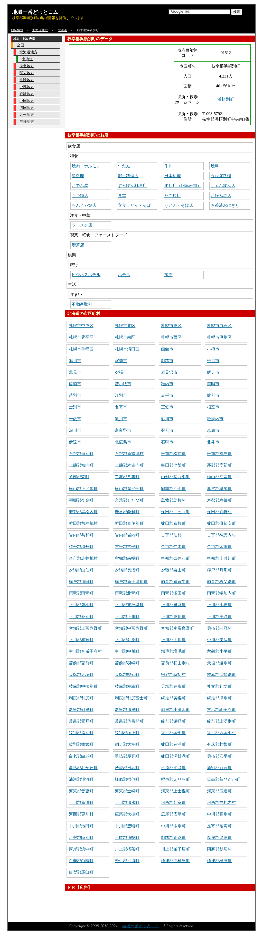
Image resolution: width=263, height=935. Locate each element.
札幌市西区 (171, 337)
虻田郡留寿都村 (83, 523)
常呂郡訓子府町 (221, 709)
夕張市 (121, 372)
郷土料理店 (128, 176)
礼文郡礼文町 (219, 686)
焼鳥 (215, 166)
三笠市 (167, 407)
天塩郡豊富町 (173, 686)
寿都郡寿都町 (219, 500)
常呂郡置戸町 (81, 721)
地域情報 (17, 30)
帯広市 (213, 360)
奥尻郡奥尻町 (219, 488)
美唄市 (213, 384)
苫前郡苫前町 (81, 663)
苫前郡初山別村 (175, 663)
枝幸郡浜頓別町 (221, 674)
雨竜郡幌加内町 (221, 593)
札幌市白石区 (219, 325)
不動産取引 (82, 304)
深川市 (75, 430)
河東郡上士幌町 (175, 791)
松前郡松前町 (173, 453)
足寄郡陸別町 (81, 837)
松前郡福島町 (219, 453)
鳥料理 (78, 176)
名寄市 (121, 407)
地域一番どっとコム (35, 12)
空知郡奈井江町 (175, 558)
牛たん (124, 166)
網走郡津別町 (219, 698)
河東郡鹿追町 (219, 791)
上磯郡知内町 (81, 465)
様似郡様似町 (127, 779)
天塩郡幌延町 (127, 674)
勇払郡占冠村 (219, 628)
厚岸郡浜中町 (81, 849)
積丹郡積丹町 (81, 546)
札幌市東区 (171, 325)
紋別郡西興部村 (221, 733)
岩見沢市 (169, 372)
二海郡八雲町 (127, 477)
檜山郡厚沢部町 (129, 488)
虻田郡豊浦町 (173, 744)
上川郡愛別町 (81, 616)
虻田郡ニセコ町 (175, 512)
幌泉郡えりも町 (175, 779)
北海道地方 (40, 30)
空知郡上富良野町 (85, 628)
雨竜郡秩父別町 (221, 581)
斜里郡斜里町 (81, 709)
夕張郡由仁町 (81, 570)
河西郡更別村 (81, 814)
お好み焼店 (221, 195)
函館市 (167, 349)
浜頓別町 (226, 99)
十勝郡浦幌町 (127, 837)
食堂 (122, 195)
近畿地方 (27, 94)
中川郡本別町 (173, 826)
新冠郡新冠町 (219, 768)
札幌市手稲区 (81, 349)
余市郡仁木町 (173, 546)
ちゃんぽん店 (223, 185)
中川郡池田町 (81, 826)
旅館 (168, 274)
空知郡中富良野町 (131, 628)
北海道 (62, 30)
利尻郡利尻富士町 (131, 698)
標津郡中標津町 (175, 861)
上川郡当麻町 (173, 605)
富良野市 (123, 430)
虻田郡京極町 (173, 523)
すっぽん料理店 (132, 185)
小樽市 (213, 349)
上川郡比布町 (219, 605)
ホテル (124, 274)
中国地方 (27, 101)
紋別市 (213, 395)
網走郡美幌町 (173, 698)
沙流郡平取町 (173, 768)
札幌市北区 (125, 325)
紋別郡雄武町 (81, 744)
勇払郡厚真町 (127, 756)
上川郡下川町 (173, 640)
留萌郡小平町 (219, 651)
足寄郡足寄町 (219, 826)
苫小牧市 (123, 384)
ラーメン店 (82, 225)
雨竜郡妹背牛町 (175, 581)
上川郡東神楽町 (129, 605)
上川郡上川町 (127, 616)
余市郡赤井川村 (83, 558)
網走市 (213, 372)
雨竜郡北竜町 (127, 593)
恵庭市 (213, 430)
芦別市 (75, 395)
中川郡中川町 (127, 651)
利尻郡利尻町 (81, 698)
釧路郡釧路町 (173, 837)
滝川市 (121, 419)
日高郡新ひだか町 (223, 779)
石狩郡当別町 (81, 453)
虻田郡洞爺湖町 (175, 756)
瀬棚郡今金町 (81, 500)
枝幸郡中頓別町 (83, 686)
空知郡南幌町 (127, 558)
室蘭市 (121, 360)
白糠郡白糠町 (81, 861)
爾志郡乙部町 (173, 488)
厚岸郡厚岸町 (219, 837)
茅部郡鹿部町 (219, 465)
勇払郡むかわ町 (83, 768)
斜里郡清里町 (127, 709)
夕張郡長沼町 (127, 570)
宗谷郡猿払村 (173, 674)
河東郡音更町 (81, 791)
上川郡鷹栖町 (81, 605)
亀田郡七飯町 (173, 465)
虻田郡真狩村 (219, 512)
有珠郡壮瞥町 (219, 744)
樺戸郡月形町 (219, 570)
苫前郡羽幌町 (127, 663)
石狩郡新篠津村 (129, 453)
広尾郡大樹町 (127, 814)
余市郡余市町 (219, 546)
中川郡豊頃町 (127, 826)
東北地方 (27, 66)
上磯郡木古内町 (129, 465)
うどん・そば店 (178, 205)
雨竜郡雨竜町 (81, 593)
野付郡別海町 (127, 861)
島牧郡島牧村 (173, 500)
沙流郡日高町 (127, 768)
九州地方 (27, 115)
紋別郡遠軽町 (173, 721)
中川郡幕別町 (219, 814)
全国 (20, 45)
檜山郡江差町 (219, 477)
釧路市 (167, 360)
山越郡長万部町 (175, 477)
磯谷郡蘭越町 (127, 512)
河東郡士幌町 (127, 791)
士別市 (75, 407)
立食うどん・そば (134, 205)
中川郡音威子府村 (85, 651)
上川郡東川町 (173, 616)
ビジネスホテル (86, 274)
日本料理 (172, 176)
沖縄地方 (27, 122)
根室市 (213, 407)
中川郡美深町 (219, 640)
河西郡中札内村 (221, 802)
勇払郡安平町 (219, 756)
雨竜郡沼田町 (173, 593)
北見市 (75, 372)
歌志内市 (215, 419)
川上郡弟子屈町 (175, 849)
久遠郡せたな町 (129, 500)
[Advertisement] (158, 904)
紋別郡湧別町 (81, 733)
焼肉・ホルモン (86, 166)
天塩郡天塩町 (81, 674)
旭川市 (75, 360)
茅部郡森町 (79, 477)
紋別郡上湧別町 (221, 721)
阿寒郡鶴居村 (219, 849)
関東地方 (27, 73)
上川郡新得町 (81, 802)
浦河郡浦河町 (81, 779)
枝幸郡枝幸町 (127, 686)
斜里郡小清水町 (175, 709)
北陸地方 (27, 80)
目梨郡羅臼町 (81, 872)
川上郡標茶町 (127, 849)
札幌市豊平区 (81, 337)
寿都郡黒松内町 (83, 512)
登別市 (167, 430)
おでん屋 (80, 185)
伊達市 (75, 442)
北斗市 (213, 442)
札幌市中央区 (81, 325)
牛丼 (168, 166)
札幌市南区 (125, 337)
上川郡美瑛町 (219, 616)
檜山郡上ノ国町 (83, 488)
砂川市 (167, 419)
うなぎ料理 (221, 176)
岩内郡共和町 (81, 535)
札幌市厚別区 (219, 337)
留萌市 (75, 384)
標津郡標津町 (219, 861)
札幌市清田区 (127, 349)
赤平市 (167, 395)
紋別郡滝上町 (127, 733)
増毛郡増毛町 (173, 651)
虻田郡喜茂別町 (129, 523)
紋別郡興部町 (173, 733)
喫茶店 (78, 245)
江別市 (121, 395)
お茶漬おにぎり (225, 205)
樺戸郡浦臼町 (81, 581)
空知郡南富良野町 (177, 628)
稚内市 (167, 384)
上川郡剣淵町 (127, 640)
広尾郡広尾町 (173, 814)
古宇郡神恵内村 (221, 535)
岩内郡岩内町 (127, 535)
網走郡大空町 (127, 744)
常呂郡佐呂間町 (129, 721)
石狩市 (167, 442)
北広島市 (123, 442)
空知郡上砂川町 (221, 558)
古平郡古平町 (127, 546)
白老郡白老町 (81, 756)
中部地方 (27, 87)
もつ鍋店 (80, 195)
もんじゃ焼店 (84, 205)
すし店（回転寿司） (182, 185)
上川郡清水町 (127, 802)
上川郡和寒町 (81, 640)
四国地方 (27, 108)
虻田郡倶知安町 (221, 523)
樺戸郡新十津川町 (131, 581)
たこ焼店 (172, 195)
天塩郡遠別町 (219, 663)
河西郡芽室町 (173, 802)
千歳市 (75, 419)
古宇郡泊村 (171, 535)
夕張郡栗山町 (173, 570)
